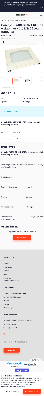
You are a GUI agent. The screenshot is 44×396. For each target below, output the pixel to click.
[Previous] (2, 80)
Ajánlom (16, 138)
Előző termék (6, 35)
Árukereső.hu (14, 366)
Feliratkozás (10, 350)
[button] (22, 60)
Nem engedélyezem (13, 391)
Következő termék (35, 35)
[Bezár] (41, 6)
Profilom (7, 271)
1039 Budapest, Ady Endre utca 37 (19, 321)
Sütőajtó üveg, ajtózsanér (17, 20)
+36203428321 (11, 324)
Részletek (16, 133)
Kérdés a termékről (10, 138)
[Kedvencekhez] (39, 44)
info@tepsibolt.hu (12, 328)
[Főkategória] (2, 21)
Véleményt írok (21, 237)
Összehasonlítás (3, 138)
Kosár (6, 274)
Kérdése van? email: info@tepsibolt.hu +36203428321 (40, 14)
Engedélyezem (30, 391)
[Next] (41, 80)
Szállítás (7, 304)
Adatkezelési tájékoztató (12, 297)
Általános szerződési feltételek (15, 293)
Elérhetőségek (9, 308)
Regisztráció (8, 267)
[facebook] (3, 42)
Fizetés (6, 301)
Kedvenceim (8, 278)
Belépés (6, 263)
